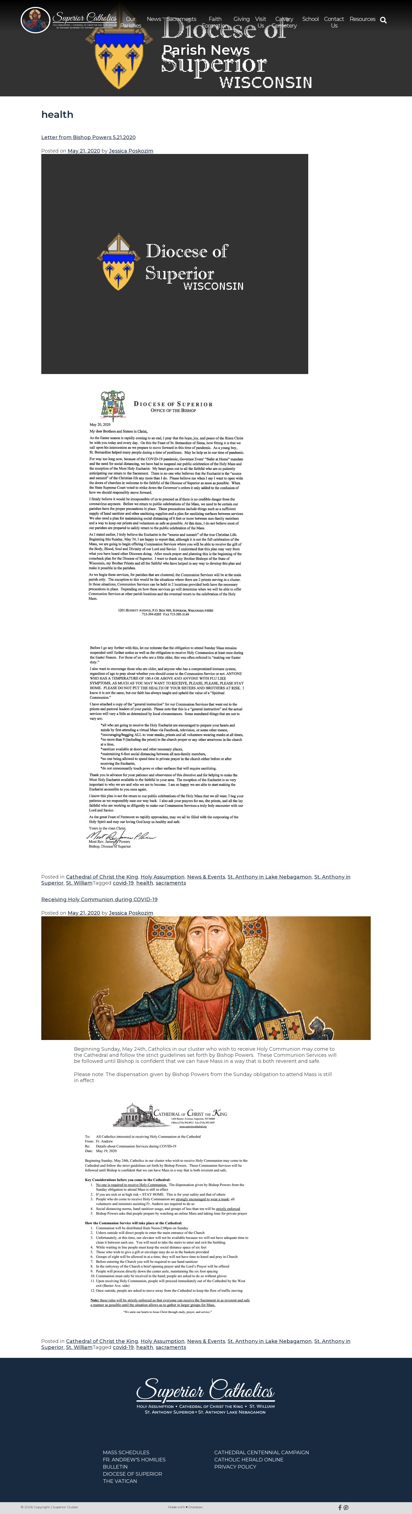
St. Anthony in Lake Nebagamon (270, 877)
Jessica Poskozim (131, 151)
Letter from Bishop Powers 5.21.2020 (88, 137)
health (144, 883)
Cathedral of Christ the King (102, 877)
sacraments (171, 883)
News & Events (206, 877)
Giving (242, 19)
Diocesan (196, 1507)
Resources (362, 19)
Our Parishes (130, 22)
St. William (79, 883)
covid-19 (123, 883)
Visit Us (260, 22)
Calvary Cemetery (284, 22)
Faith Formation (215, 22)
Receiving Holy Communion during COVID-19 (99, 900)
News (154, 19)
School (310, 19)
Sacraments (181, 19)
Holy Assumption (163, 877)
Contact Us (334, 22)
